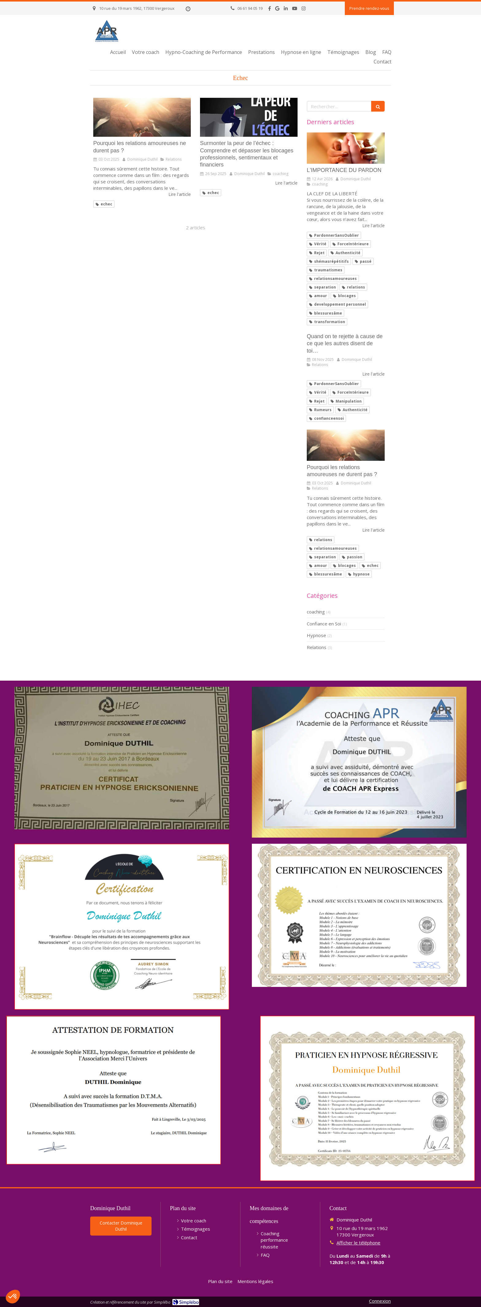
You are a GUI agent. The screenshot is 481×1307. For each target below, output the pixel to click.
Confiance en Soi (324, 624)
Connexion (380, 1301)
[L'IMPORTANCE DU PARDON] (346, 148)
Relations (316, 647)
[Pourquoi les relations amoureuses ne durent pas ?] (142, 117)
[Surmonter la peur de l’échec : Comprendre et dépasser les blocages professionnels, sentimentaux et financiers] (249, 117)
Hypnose (316, 635)
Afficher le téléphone (358, 1243)
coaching (316, 612)
